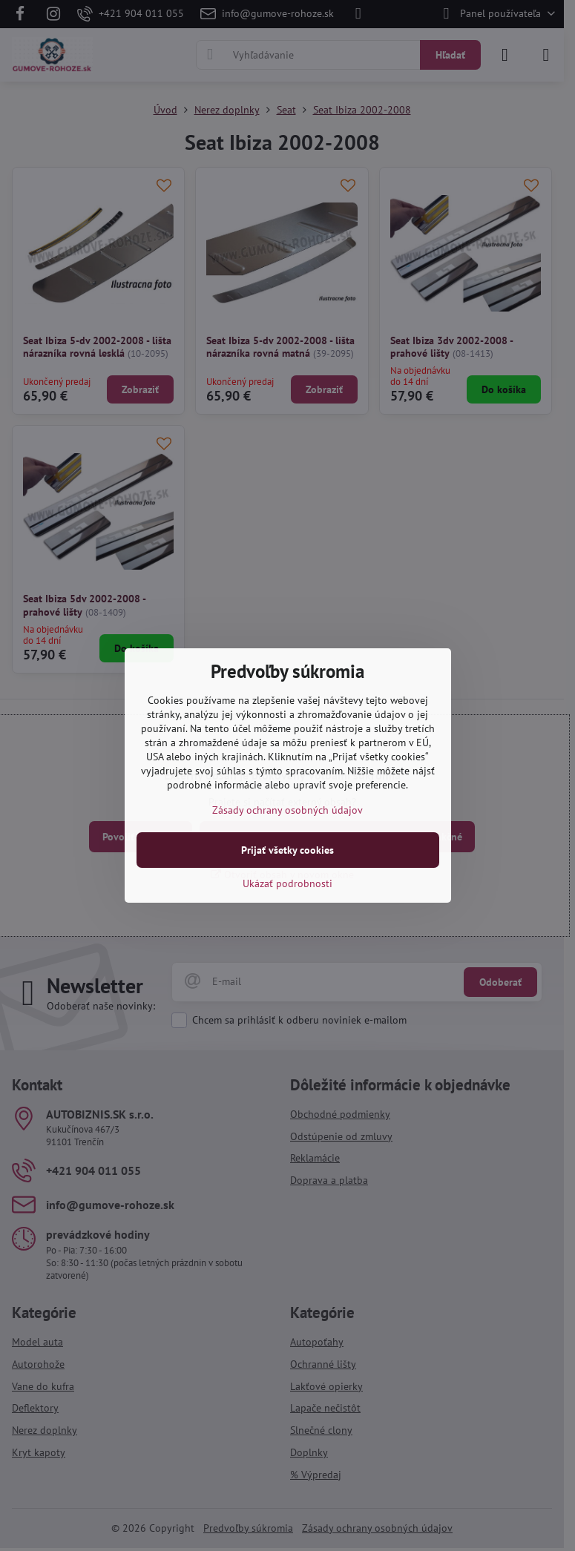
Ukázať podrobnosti (287, 883)
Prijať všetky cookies (287, 850)
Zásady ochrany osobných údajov (287, 810)
